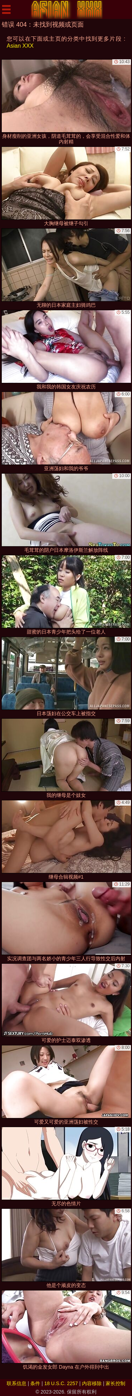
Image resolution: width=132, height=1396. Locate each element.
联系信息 (16, 1383)
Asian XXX (20, 46)
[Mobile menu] (6, 9)
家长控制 (115, 1383)
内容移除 (92, 1383)
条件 (35, 1383)
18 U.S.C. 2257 (61, 1383)
